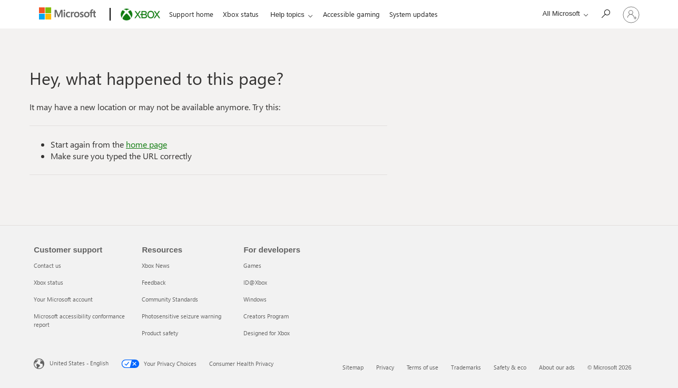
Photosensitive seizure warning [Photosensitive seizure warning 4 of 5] (181, 316)
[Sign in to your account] (631, 14)
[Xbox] (139, 15)
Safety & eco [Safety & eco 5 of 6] (510, 367)
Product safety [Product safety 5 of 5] (160, 333)
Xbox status (241, 13)
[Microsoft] (70, 15)
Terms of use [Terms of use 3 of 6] (422, 367)
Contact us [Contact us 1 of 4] (47, 265)
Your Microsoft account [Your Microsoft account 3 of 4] (63, 299)
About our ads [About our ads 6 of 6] (557, 367)
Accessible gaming (351, 13)
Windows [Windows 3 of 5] (255, 299)
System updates (413, 13)
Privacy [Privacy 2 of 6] (385, 367)
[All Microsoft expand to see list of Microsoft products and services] (562, 13)
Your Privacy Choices (152, 364)
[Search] (608, 13)
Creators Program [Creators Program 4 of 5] (266, 316)
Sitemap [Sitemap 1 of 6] (352, 367)
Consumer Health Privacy (235, 363)
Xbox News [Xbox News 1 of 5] (156, 265)
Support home (191, 13)
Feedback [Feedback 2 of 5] (153, 282)
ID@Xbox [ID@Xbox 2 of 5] (255, 282)
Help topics (287, 14)
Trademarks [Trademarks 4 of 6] (466, 367)
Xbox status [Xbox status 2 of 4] (48, 282)
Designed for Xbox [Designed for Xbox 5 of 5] (266, 333)
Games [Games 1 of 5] (252, 265)
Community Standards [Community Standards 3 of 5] (170, 299)
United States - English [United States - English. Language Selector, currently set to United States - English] (72, 363)
